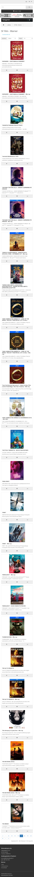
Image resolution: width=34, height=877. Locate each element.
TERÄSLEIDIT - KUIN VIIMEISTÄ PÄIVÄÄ (14, 606)
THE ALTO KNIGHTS (8, 668)
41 (2, 838)
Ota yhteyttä (4, 867)
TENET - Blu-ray (7, 543)
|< (2, 836)
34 (11, 836)
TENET (4, 512)
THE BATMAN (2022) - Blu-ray (11, 793)
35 (15, 836)
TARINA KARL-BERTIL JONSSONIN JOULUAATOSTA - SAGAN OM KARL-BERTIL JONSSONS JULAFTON (15, 286)
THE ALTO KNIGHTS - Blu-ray (10, 699)
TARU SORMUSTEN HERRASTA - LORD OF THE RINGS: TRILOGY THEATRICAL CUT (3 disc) (15, 319)
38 (24, 836)
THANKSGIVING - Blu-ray (9, 637)
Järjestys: (4, 38)
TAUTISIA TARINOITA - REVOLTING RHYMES (15, 450)
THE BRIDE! (5, 824)
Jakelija (9, 25)
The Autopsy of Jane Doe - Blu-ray (12, 730)
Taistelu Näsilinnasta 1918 (10, 156)
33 (8, 836)
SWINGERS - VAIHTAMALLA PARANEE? (13, 61)
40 (30, 836)
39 (27, 836)
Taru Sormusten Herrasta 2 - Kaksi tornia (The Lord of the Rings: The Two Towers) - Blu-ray (16, 385)
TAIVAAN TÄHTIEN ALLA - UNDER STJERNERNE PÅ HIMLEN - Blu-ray (17, 220)
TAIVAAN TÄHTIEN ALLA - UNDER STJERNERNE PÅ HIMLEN (17, 188)
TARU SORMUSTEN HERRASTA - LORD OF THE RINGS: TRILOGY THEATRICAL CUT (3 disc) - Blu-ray (16, 353)
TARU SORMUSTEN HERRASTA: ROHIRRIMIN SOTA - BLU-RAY (17, 418)
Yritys (2, 864)
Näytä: (20, 38)
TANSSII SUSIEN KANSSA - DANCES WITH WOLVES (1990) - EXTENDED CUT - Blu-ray (14, 253)
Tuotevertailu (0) (6, 34)
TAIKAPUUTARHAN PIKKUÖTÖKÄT (12, 125)
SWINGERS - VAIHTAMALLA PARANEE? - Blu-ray (16, 94)
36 (18, 836)
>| (8, 838)
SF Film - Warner (18, 25)
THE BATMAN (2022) (8, 761)
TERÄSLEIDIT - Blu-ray (8, 575)
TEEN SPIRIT (5, 481)
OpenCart (9, 873)
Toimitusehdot (4, 866)
